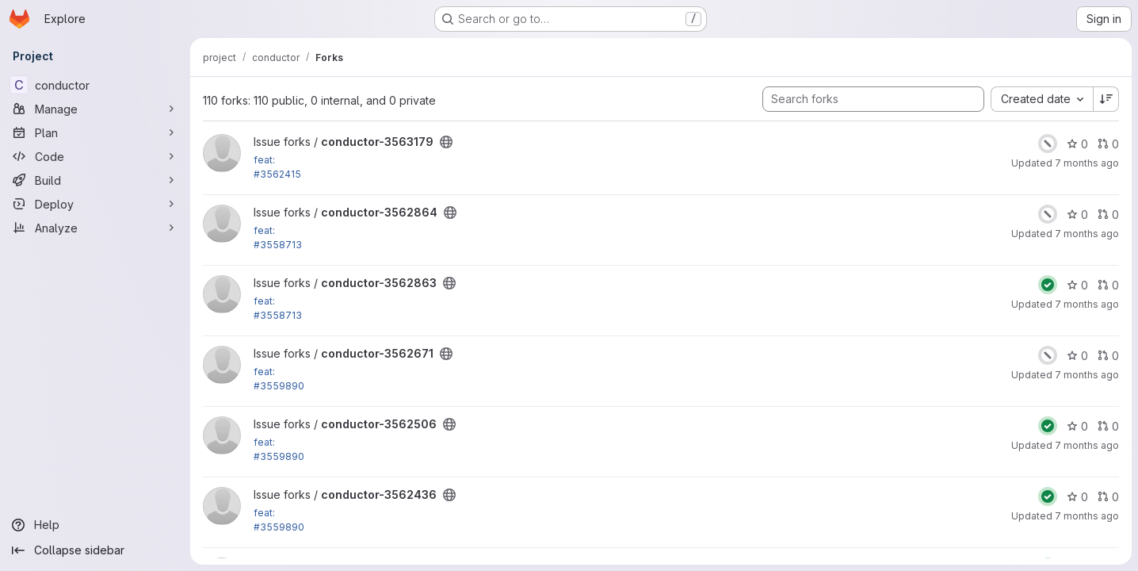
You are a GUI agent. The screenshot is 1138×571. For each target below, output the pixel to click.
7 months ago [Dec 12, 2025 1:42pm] (1087, 234)
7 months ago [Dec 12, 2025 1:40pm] (1087, 304)
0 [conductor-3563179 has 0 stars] (1077, 144)
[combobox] (1042, 99)
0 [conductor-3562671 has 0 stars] (1077, 355)
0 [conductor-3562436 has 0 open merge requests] (1108, 497)
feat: (264, 160)
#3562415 (277, 174)
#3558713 (278, 245)
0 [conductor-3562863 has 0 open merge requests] (1108, 285)
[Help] (95, 525)
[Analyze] (95, 228)
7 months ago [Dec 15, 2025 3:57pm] (1087, 163)
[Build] (95, 180)
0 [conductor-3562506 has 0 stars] (1077, 426)
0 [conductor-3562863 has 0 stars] (1077, 285)
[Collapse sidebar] (95, 550)
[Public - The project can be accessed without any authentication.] (446, 142)
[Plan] (95, 132)
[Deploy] (95, 204)
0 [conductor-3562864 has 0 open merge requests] (1108, 214)
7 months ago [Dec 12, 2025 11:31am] (1087, 445)
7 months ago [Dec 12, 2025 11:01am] (1087, 516)
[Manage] (95, 109)
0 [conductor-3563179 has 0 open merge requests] (1108, 144)
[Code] (95, 156)
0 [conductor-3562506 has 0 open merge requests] (1108, 426)
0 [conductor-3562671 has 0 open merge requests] (1108, 355)
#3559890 (279, 386)
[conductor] (95, 85)
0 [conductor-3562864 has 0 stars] (1077, 214)
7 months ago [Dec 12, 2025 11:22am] (1087, 375)
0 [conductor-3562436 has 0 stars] (1077, 497)
